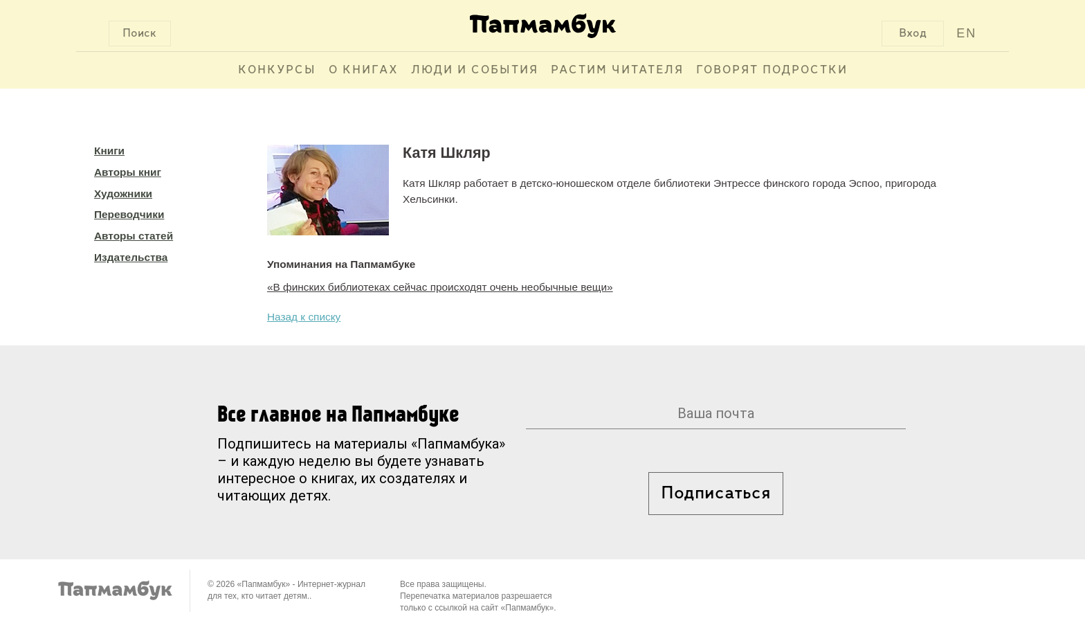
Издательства (130, 257)
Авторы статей (133, 236)
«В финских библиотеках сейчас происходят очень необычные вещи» (440, 287)
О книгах (364, 70)
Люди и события (474, 70)
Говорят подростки (772, 70)
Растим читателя (617, 70)
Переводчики (129, 214)
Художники (123, 193)
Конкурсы (277, 70)
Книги (109, 150)
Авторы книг (127, 172)
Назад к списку (303, 317)
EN (966, 33)
